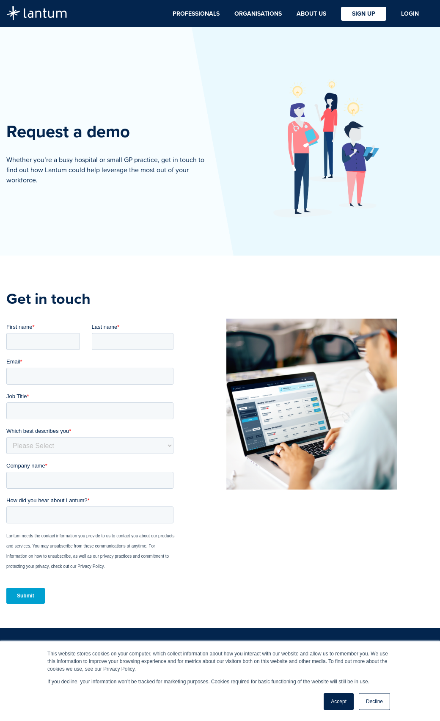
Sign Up (363, 13)
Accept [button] (338, 701)
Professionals (196, 13)
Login (410, 13)
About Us (311, 13)
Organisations (258, 13)
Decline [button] (374, 701)
